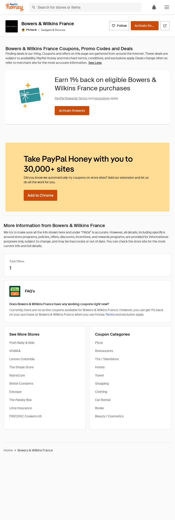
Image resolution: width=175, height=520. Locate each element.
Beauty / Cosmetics (109, 416)
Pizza (99, 343)
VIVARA (15, 351)
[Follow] (119, 25)
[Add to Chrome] (40, 195)
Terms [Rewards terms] (110, 314)
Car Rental (103, 400)
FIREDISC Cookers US (25, 416)
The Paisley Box (20, 400)
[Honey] (14, 7)
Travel (99, 375)
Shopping (102, 383)
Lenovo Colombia (22, 359)
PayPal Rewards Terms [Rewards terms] (71, 98)
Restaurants (104, 351)
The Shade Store (21, 367)
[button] (167, 7)
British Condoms (21, 383)
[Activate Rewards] (145, 25)
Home (8, 450)
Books (99, 408)
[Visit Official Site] (165, 25)
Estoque (15, 392)
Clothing (101, 392)
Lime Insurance (20, 408)
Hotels (100, 367)
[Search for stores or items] (85, 7)
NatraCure (17, 375)
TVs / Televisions (107, 359)
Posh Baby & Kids (21, 343)
